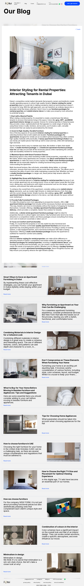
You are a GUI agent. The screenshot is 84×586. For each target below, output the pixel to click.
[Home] (7, 582)
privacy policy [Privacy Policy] (26, 582)
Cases (32, 3)
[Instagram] (61, 4)
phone (50, 2)
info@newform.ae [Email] (29, 579)
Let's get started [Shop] (72, 3)
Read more (7, 294)
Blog (26, 3)
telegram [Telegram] (47, 579)
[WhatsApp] (59, 4)
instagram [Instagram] (39, 579)
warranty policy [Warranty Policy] (47, 582)
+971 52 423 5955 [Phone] (53, 4)
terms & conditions (59, 582)
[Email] (41, 3)
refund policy (36, 582)
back (77, 29)
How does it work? (17, 3)
